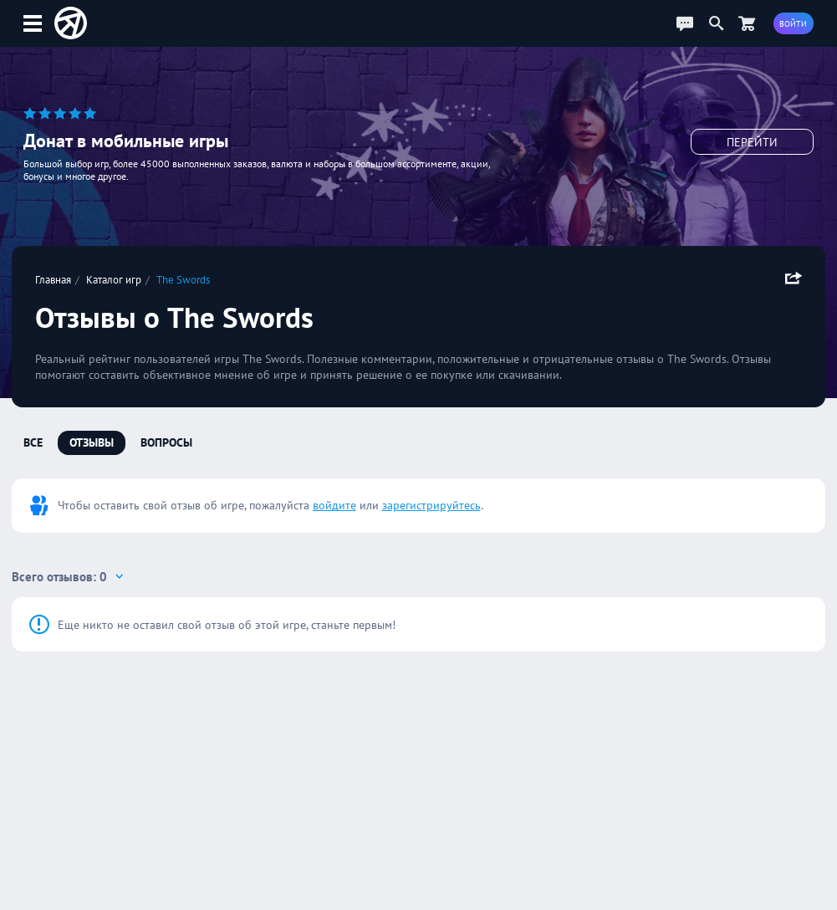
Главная (53, 279)
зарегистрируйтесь (431, 505)
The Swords (183, 279)
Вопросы (166, 442)
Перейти (752, 142)
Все (33, 442)
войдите (334, 505)
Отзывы (91, 442)
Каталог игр (113, 279)
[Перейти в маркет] (747, 23)
